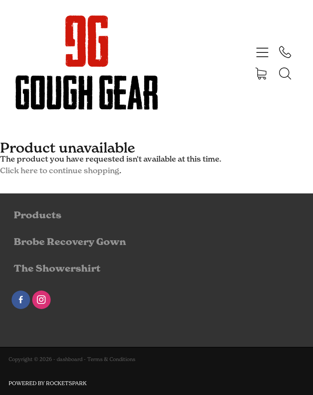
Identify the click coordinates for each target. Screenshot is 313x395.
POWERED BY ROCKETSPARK (48, 383)
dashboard (69, 359)
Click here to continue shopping (59, 170)
